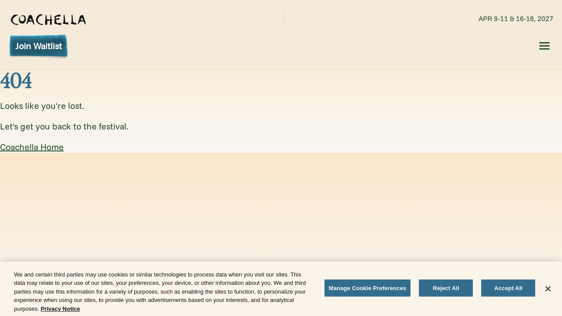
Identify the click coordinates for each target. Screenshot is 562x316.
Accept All (508, 289)
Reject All (446, 289)
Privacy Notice (60, 310)
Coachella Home (32, 146)
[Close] (548, 290)
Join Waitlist (38, 45)
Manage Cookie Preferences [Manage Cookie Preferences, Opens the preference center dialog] (368, 289)
